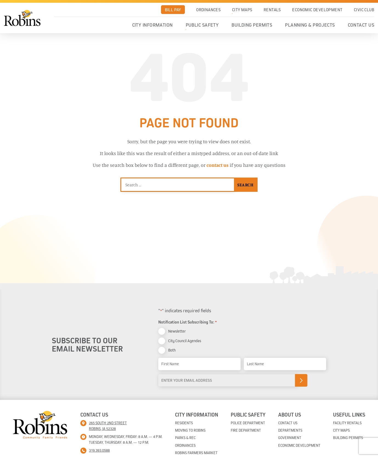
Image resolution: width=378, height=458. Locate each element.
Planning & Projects (310, 25)
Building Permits (252, 25)
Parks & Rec (185, 437)
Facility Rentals (347, 423)
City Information (152, 25)
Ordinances (208, 9)
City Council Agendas (184, 340)
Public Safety (202, 25)
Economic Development (317, 9)
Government (289, 437)
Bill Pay (173, 9)
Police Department (248, 423)
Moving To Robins (190, 430)
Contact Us (361, 25)
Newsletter (177, 331)
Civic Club (364, 9)
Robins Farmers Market (196, 453)
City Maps (242, 9)
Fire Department (246, 430)
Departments (290, 430)
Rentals (272, 9)
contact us (218, 165)
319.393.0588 (99, 450)
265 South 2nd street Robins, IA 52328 (108, 426)
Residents (184, 423)
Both (172, 350)
